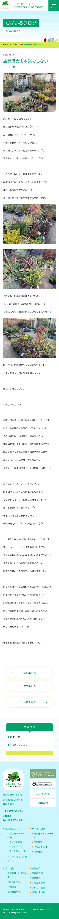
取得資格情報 (14, 892)
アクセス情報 (38, 888)
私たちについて (13, 829)
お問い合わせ (38, 892)
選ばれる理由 (15, 842)
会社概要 (11, 887)
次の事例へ (29, 686)
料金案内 (36, 878)
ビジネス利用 (40, 847)
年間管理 (38, 842)
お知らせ (15, 737)
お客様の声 (37, 873)
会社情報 (9, 868)
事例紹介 (36, 868)
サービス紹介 (38, 829)
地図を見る (8, 804)
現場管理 (38, 852)
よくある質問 (38, 883)
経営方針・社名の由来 (17, 875)
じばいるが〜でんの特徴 (17, 835)
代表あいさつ (14, 882)
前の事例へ (29, 673)
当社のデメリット (17, 851)
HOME (5, 44)
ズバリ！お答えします (17, 859)
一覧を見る (29, 702)
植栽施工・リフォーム (43, 835)
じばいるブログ (16, 44)
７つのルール (15, 847)
